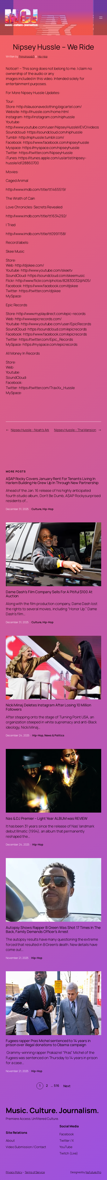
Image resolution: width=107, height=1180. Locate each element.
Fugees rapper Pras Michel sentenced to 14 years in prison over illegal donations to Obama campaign (48, 1043)
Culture (36, 509)
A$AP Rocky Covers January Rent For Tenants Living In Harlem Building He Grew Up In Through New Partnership (52, 481)
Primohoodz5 (27, 56)
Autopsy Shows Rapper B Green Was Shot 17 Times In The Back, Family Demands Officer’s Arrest (53, 930)
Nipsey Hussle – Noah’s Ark (30, 430)
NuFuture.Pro (93, 1172)
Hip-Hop (42, 56)
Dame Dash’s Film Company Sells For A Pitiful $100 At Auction (49, 594)
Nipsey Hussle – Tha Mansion (75, 430)
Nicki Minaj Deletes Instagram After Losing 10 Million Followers (48, 707)
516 (56, 1085)
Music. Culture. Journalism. (52, 1110)
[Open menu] (101, 17)
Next (66, 1086)
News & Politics (54, 735)
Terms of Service (35, 1172)
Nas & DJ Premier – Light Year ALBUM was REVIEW (46, 818)
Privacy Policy (14, 1172)
